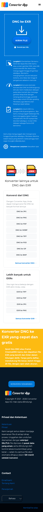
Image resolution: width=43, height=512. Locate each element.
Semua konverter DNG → (26, 263)
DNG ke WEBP (21, 230)
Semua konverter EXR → (26, 319)
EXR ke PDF (21, 298)
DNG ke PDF (22, 224)
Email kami (7, 480)
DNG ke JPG (21, 211)
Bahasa (12, 498)
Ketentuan (7, 424)
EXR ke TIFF (21, 292)
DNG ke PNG (21, 218)
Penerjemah (7, 489)
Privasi (5, 427)
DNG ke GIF (21, 249)
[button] (5, 146)
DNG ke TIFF (22, 236)
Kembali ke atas (30, 508)
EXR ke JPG (21, 304)
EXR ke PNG (21, 310)
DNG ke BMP (21, 255)
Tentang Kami (8, 483)
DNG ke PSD (22, 242)
